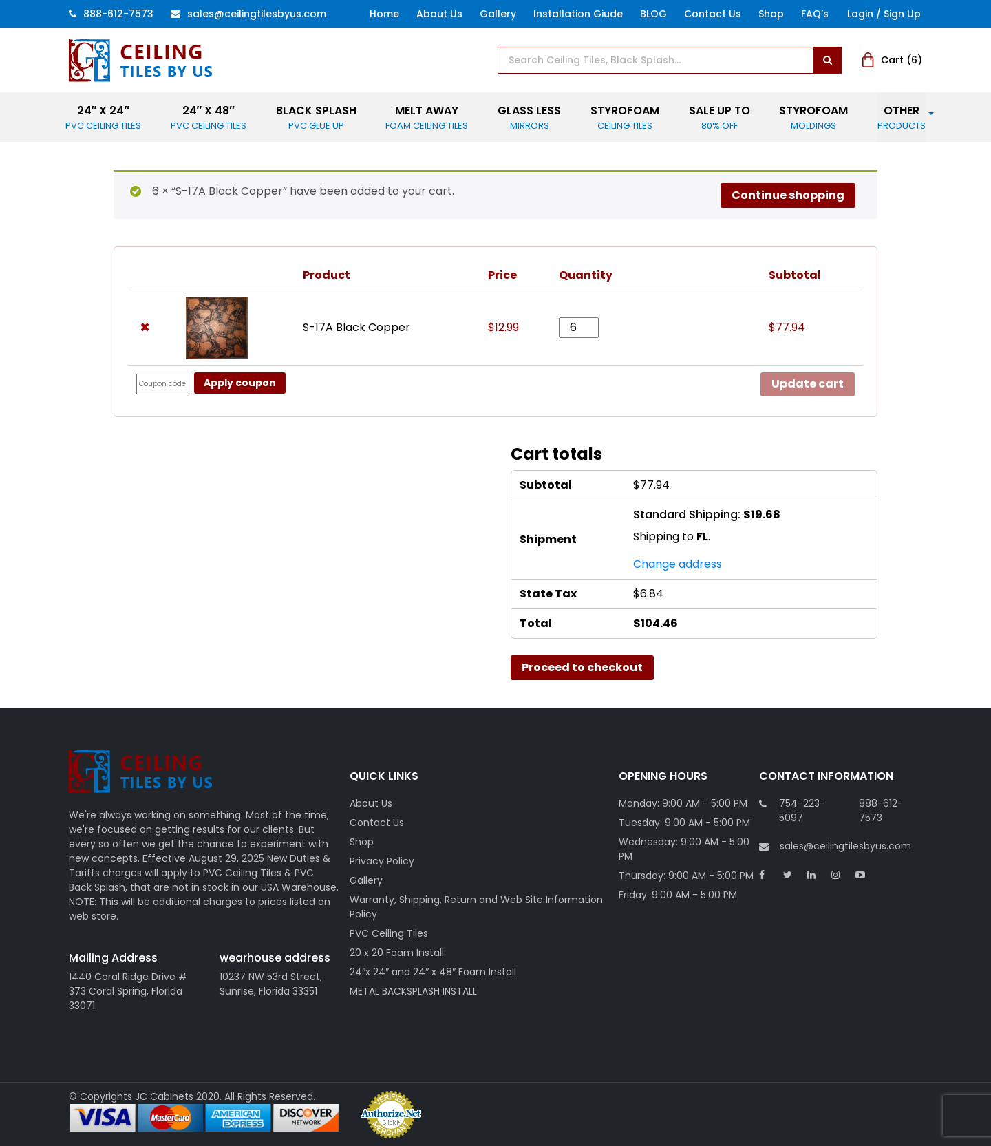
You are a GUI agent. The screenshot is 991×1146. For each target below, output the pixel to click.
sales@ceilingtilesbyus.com (835, 846)
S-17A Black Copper (356, 327)
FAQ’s (815, 14)
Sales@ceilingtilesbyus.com (248, 14)
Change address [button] (677, 564)
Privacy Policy (382, 861)
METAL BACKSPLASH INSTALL (413, 991)
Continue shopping (788, 195)
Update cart (807, 384)
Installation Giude (578, 14)
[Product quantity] (579, 327)
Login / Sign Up (884, 14)
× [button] (145, 327)
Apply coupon (240, 383)
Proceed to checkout (582, 667)
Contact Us (712, 14)
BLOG (653, 14)
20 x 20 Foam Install (397, 952)
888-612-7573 (111, 14)
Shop (771, 14)
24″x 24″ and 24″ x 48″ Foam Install (433, 972)
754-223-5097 (802, 810)
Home (384, 14)
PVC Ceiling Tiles (389, 933)
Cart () (892, 59)
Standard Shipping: (706, 514)
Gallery (498, 14)
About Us (439, 14)
